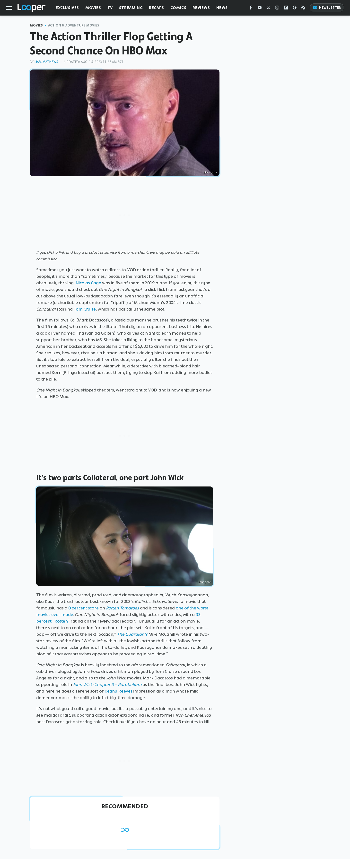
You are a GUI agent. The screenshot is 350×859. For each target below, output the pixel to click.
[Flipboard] (285, 8)
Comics (178, 7)
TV (110, 7)
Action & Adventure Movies (73, 25)
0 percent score (83, 608)
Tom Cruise (85, 309)
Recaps (156, 7)
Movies (93, 7)
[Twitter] (268, 8)
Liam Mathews (46, 62)
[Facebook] (250, 8)
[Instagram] (277, 8)
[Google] (294, 8)
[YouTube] (259, 8)
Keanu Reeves (118, 691)
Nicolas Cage (88, 283)
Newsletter (327, 8)
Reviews (201, 7)
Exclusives (67, 7)
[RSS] (303, 8)
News (222, 7)
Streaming (131, 7)
